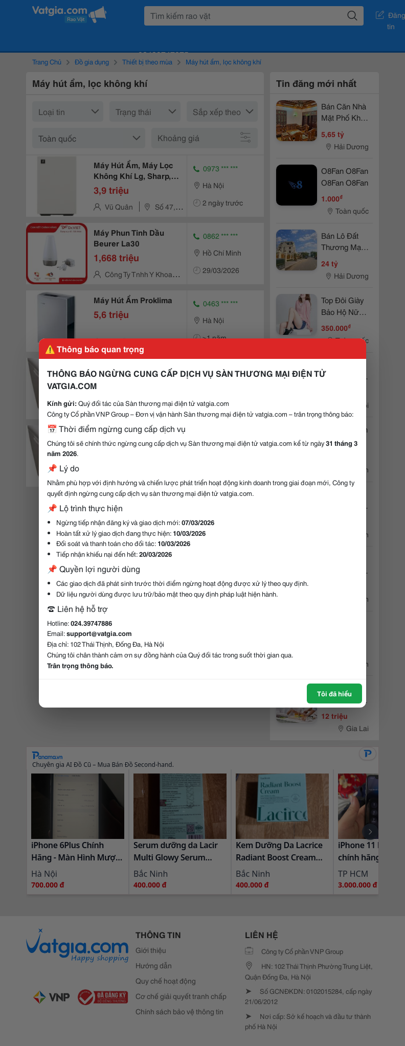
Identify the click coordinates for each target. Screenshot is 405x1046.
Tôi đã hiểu (334, 693)
